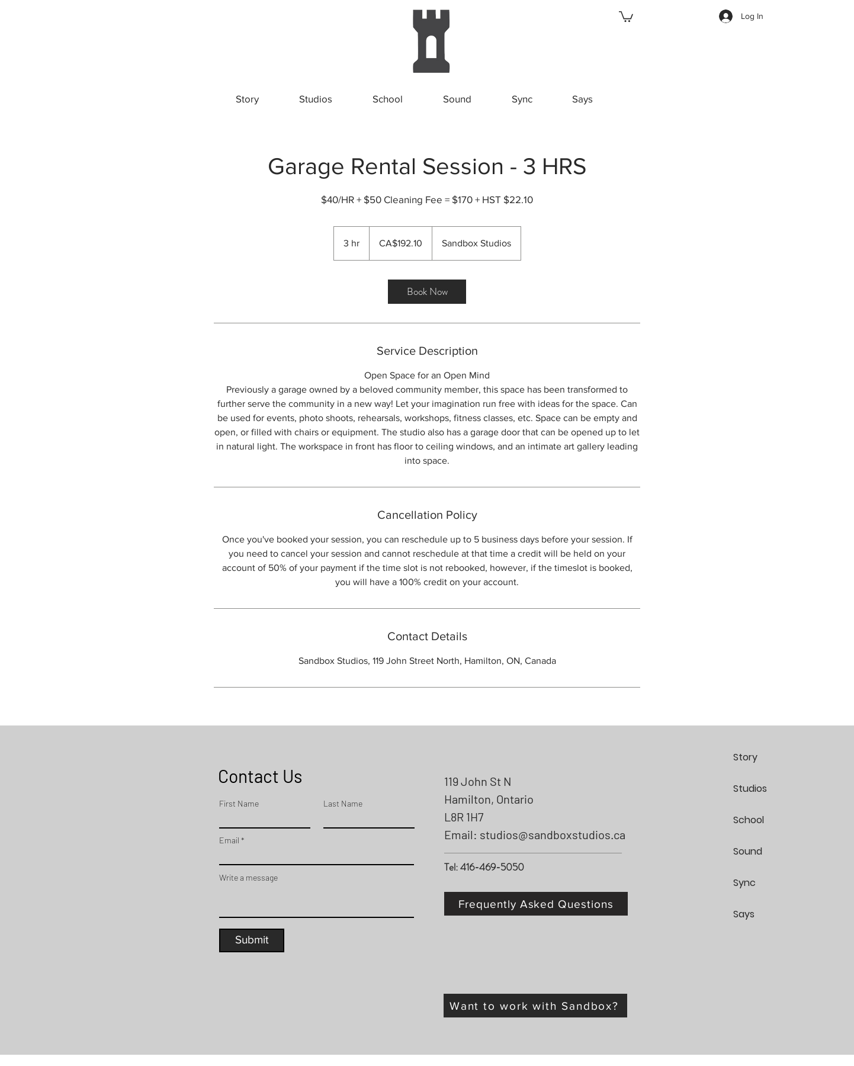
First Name (239, 804)
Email (229, 840)
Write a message (248, 878)
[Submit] (251, 940)
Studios (750, 788)
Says (744, 914)
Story (745, 757)
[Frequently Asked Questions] (536, 904)
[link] (427, 292)
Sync (744, 883)
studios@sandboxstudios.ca (552, 834)
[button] (626, 16)
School (748, 820)
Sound (747, 851)
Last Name (342, 804)
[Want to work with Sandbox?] (535, 1005)
